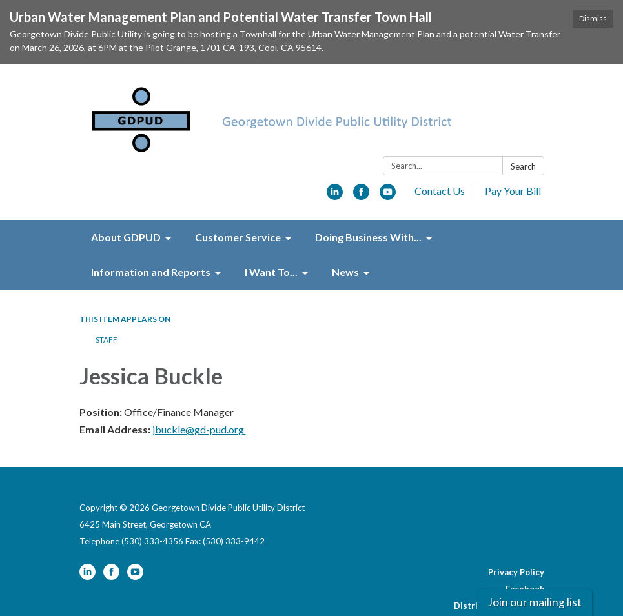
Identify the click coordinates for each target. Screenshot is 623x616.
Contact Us (439, 149)
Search (523, 125)
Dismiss (593, 18)
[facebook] (361, 154)
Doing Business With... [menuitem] (368, 196)
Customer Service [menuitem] (238, 196)
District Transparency (499, 565)
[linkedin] (335, 154)
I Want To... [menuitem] (271, 230)
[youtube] (388, 154)
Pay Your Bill (513, 149)
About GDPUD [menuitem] (126, 196)
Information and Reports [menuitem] (150, 230)
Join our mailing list (534, 602)
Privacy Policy (516, 531)
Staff (106, 298)
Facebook (525, 548)
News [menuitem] (345, 230)
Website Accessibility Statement (476, 582)
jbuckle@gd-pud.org (199, 389)
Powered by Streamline (461, 598)
